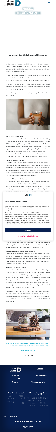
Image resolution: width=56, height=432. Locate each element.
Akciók (15, 375)
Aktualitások (40, 375)
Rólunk (15, 382)
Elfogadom (28, 230)
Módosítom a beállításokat (28, 236)
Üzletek (40, 369)
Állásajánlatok (38, 382)
